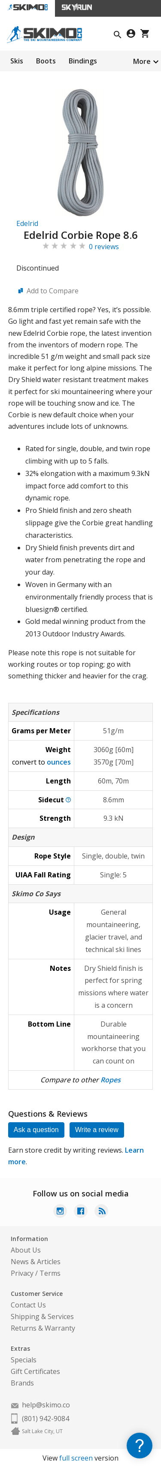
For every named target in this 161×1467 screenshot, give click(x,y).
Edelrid (27, 223)
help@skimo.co (46, 1405)
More (142, 61)
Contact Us (28, 1305)
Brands (22, 1383)
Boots (46, 61)
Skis (16, 61)
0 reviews (104, 246)
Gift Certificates (35, 1371)
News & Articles (36, 1261)
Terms (50, 1273)
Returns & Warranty (43, 1328)
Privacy (22, 1273)
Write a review (96, 1129)
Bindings (83, 61)
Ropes (110, 1079)
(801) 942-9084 (45, 1418)
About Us (26, 1250)
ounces (59, 762)
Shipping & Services (42, 1316)
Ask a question (36, 1129)
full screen (76, 1458)
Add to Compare (53, 290)
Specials (23, 1360)
